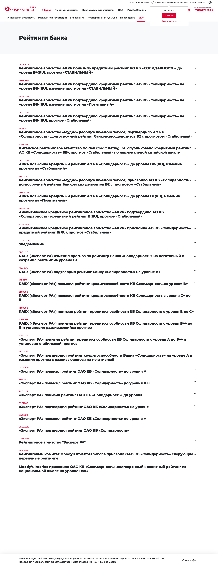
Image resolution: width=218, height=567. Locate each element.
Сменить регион (169, 21)
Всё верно (169, 15)
